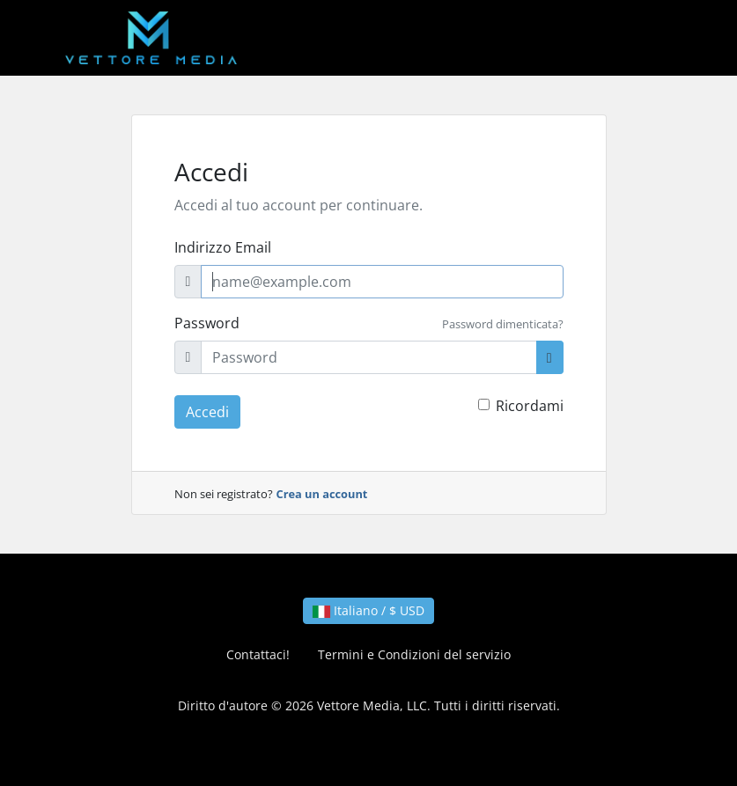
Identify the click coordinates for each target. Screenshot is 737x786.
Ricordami (530, 405)
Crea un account (322, 494)
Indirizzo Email (222, 247)
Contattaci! (258, 654)
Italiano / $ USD (368, 610)
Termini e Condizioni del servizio (414, 654)
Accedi (207, 412)
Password (207, 323)
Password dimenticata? (503, 324)
